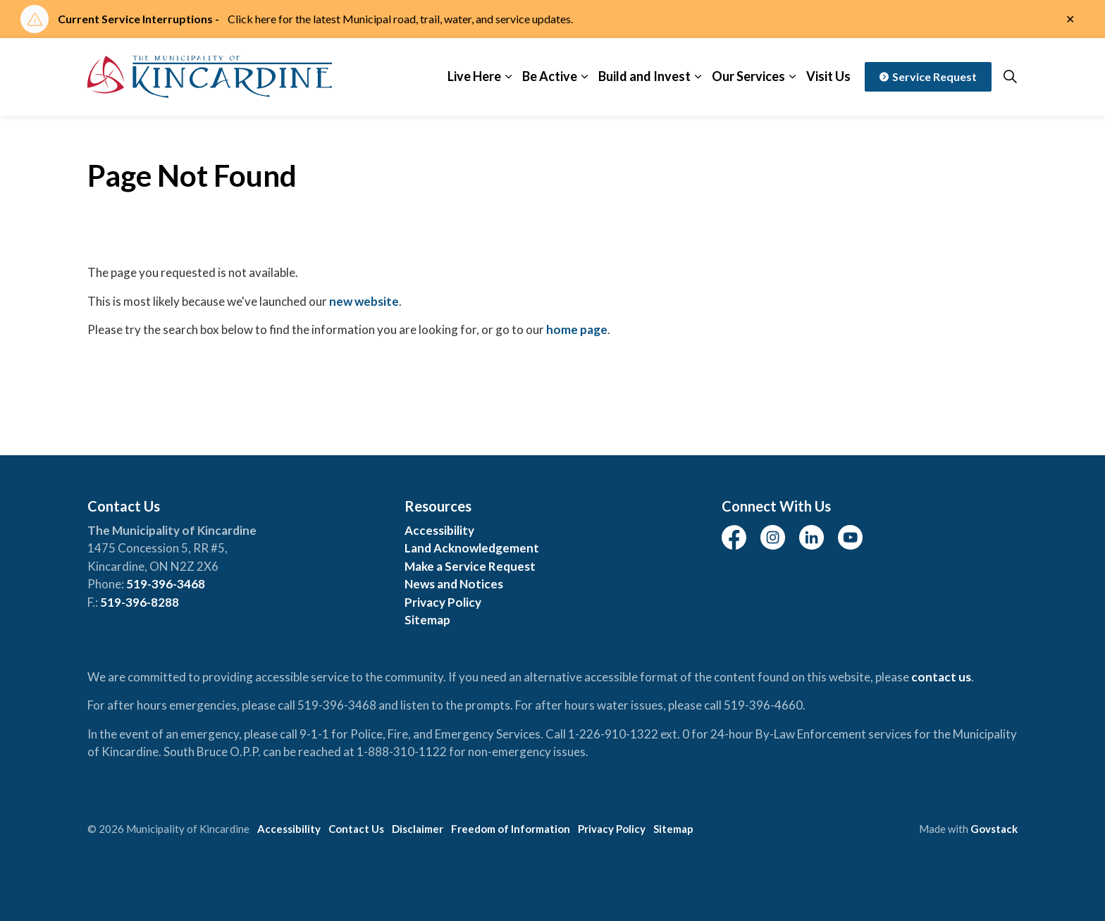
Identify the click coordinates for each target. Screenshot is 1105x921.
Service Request (928, 77)
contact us (941, 676)
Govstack (994, 828)
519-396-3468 (165, 583)
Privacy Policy (443, 602)
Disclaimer (417, 828)
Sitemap (427, 619)
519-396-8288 (139, 602)
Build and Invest (644, 76)
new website (364, 301)
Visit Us (828, 76)
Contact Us (356, 828)
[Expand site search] (1010, 76)
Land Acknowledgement (472, 547)
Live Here (474, 76)
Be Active (549, 76)
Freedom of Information (510, 828)
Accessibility (439, 530)
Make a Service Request (470, 566)
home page (576, 329)
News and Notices (454, 583)
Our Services (748, 76)
